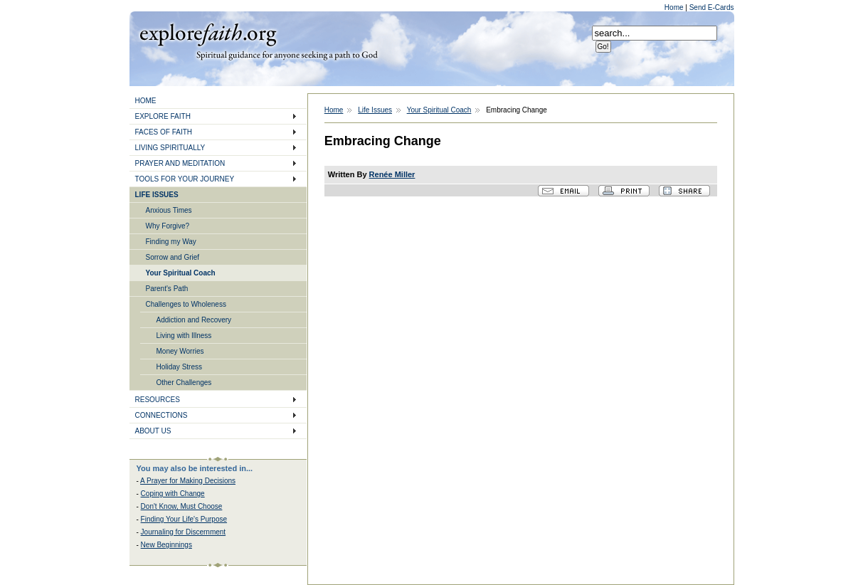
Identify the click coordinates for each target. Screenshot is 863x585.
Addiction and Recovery (194, 320)
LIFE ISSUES (157, 195)
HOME (146, 101)
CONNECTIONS (161, 415)
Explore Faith (208, 33)
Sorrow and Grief (173, 257)
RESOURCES (157, 400)
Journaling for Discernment (183, 532)
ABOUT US (153, 431)
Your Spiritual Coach (181, 273)
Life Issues (375, 110)
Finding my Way (171, 242)
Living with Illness (184, 335)
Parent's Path (167, 288)
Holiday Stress (179, 367)
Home (675, 7)
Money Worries (180, 351)
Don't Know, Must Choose (182, 506)
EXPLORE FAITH (163, 116)
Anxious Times (169, 210)
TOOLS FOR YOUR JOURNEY (185, 179)
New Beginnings (166, 545)
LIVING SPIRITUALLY (170, 148)
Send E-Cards (711, 7)
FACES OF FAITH (164, 132)
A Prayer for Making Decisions (187, 481)
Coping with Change (173, 493)
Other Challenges (184, 382)
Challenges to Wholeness (186, 304)
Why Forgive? (168, 226)
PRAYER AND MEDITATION (180, 163)
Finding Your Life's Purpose (184, 519)
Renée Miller (392, 174)
